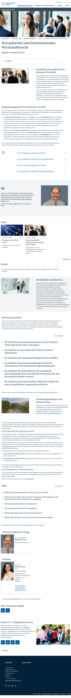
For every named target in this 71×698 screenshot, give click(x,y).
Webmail (24, 668)
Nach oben (5, 650)
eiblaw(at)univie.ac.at (9, 446)
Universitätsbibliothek (27, 680)
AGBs (34, 696)
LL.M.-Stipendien (29, 479)
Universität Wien (5, 38)
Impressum (62, 696)
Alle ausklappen (59, 335)
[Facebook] (15, 685)
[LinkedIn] (9, 685)
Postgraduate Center (8, 9)
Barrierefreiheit (56, 696)
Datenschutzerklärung (47, 696)
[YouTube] (12, 685)
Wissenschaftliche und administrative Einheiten (29, 683)
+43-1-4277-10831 (20, 585)
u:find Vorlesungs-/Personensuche (29, 674)
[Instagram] (6, 685)
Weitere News (66, 259)
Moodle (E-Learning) (27, 666)
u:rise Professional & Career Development (29, 686)
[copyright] (69, 35)
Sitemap (38, 696)
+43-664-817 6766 (20, 588)
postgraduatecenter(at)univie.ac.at (13, 680)
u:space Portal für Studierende (29, 671)
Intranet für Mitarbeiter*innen (29, 677)
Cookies (68, 696)
